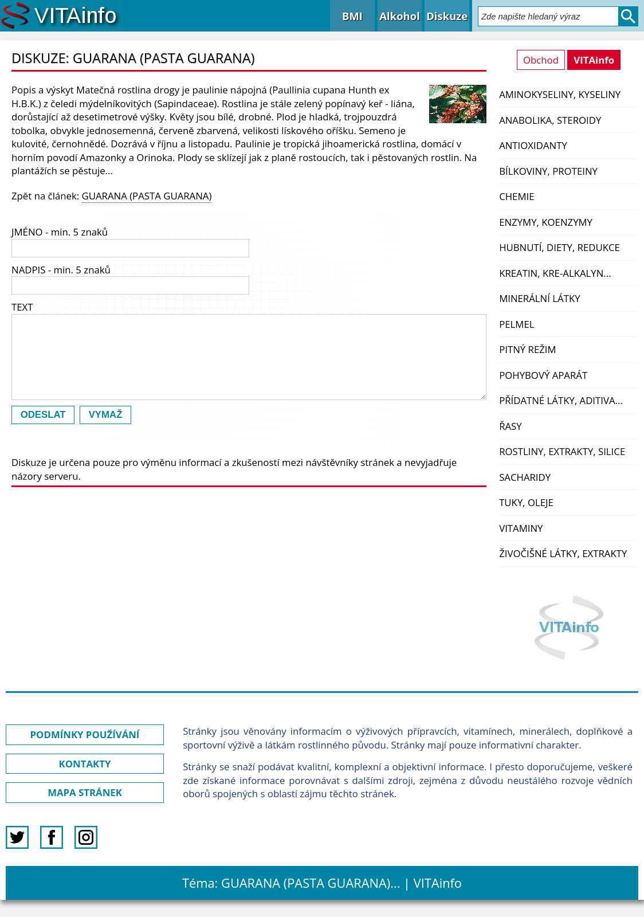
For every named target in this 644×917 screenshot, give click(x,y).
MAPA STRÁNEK (85, 792)
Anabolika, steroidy (550, 120)
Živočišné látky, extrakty (563, 553)
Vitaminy (521, 528)
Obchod (541, 59)
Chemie (516, 196)
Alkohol (399, 16)
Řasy (510, 426)
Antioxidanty (533, 145)
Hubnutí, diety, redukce (559, 247)
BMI (352, 16)
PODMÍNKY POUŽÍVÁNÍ (85, 734)
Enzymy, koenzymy (545, 222)
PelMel (516, 324)
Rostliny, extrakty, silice (562, 451)
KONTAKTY (85, 763)
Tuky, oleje (526, 502)
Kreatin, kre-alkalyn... (555, 273)
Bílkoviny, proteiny (548, 171)
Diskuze (447, 16)
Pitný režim (527, 349)
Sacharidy (525, 477)
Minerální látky (539, 298)
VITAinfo (594, 59)
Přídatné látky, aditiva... (561, 400)
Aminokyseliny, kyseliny (560, 94)
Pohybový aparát (543, 375)
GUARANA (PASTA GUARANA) (147, 195)
